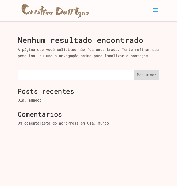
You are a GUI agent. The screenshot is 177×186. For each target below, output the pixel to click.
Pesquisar (147, 74)
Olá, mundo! (30, 100)
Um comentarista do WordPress (48, 123)
